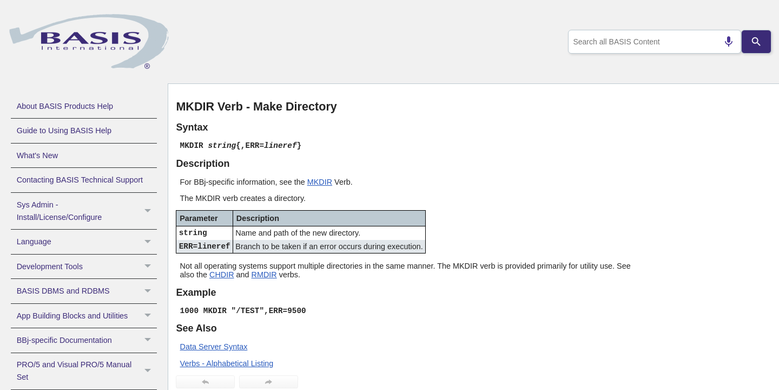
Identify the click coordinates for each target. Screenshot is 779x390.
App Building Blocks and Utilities (87, 316)
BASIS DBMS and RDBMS (87, 291)
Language (87, 241)
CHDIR (221, 274)
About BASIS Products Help (65, 106)
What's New (37, 155)
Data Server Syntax (214, 346)
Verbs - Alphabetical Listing (227, 363)
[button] (149, 211)
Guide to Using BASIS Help (64, 130)
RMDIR (264, 274)
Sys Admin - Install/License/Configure (87, 211)
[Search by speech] (724, 41)
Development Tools (87, 266)
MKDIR (319, 182)
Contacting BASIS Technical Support (80, 180)
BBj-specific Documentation (87, 340)
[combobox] (652, 42)
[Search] (756, 42)
